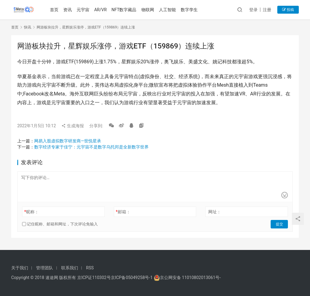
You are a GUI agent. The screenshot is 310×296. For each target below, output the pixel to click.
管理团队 (44, 267)
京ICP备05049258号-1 (132, 277)
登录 (253, 9)
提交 (279, 224)
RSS (90, 267)
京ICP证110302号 (94, 277)
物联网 (147, 9)
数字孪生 (189, 9)
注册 (267, 9)
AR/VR (100, 9)
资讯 (68, 9)
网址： (214, 211)
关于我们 (19, 267)
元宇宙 (83, 9)
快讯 (27, 27)
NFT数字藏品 (124, 9)
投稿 (288, 10)
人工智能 (167, 9)
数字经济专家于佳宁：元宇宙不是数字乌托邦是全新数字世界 (91, 147)
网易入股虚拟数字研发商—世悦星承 (67, 140)
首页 (54, 9)
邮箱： (123, 211)
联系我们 (69, 267)
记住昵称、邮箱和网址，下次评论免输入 (60, 224)
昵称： (31, 211)
